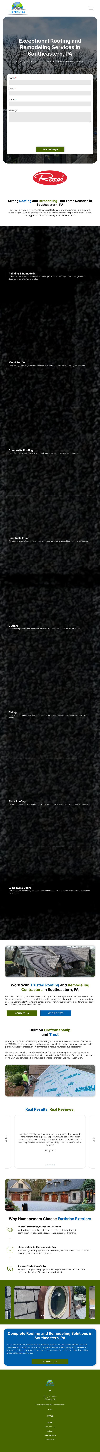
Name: (12, 78)
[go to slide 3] (50, 1164)
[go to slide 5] (54, 1164)
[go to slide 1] (45, 1164)
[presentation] (20, 134)
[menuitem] (50, 1422)
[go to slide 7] (54, 1315)
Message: (13, 110)
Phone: (12, 99)
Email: (11, 88)
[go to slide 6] (52, 1315)
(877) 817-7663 (50, 1396)
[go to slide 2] (47, 1164)
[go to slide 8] (56, 1315)
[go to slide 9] (58, 1315)
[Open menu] (91, 8)
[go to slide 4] (52, 1164)
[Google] (50, 1390)
